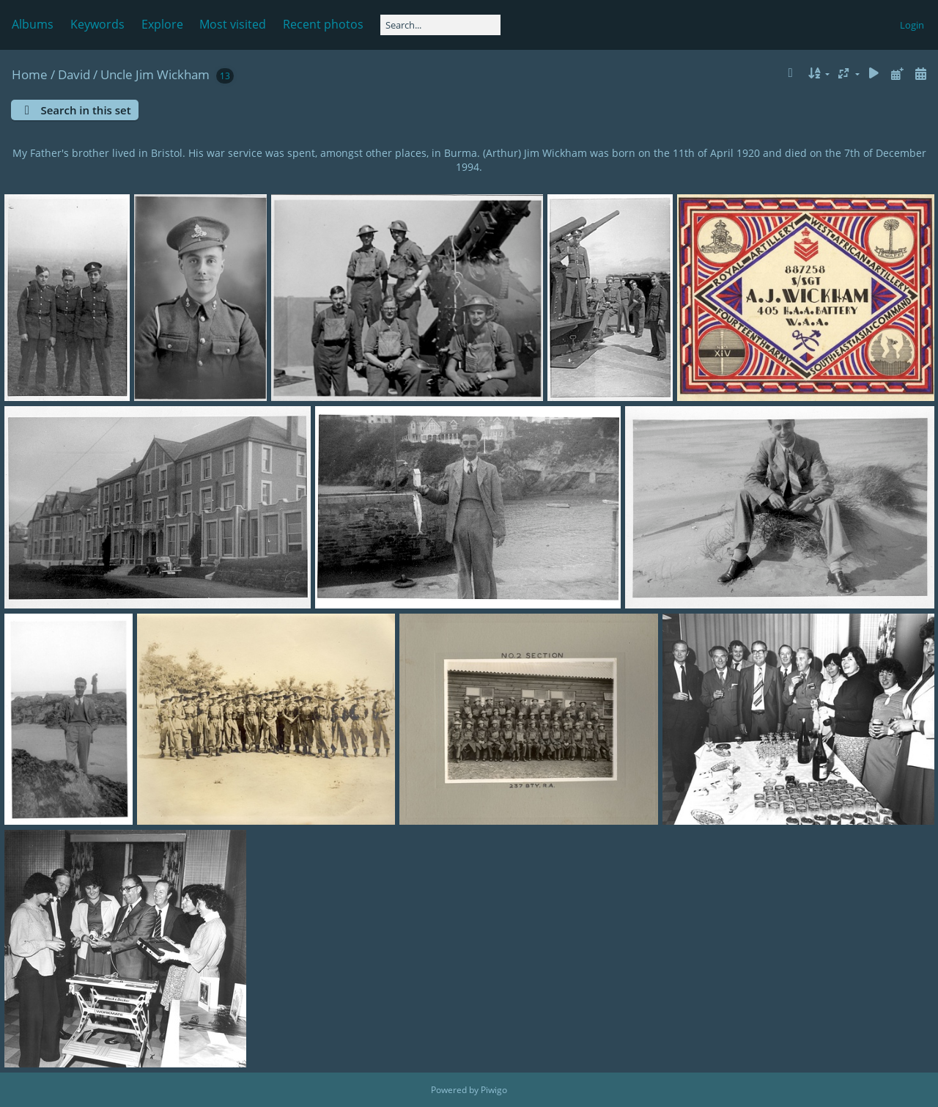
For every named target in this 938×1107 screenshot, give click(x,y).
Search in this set (85, 110)
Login (912, 25)
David (74, 74)
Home (30, 74)
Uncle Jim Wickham (155, 74)
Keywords (97, 24)
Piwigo (494, 1090)
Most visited (232, 24)
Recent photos (323, 24)
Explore (162, 24)
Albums (32, 24)
